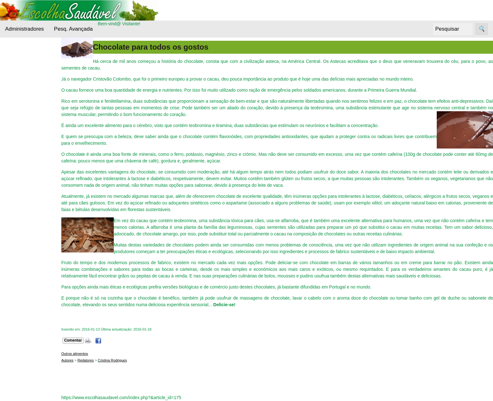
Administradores (24, 29)
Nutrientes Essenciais (24, 163)
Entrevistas (24, 147)
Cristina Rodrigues (114, 360)
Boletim (12, 340)
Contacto (29, 313)
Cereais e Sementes (23, 119)
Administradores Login (27, 49)
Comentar (75, 340)
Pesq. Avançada (73, 29)
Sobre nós (15, 296)
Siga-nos (13, 206)
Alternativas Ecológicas (25, 81)
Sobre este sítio (35, 323)
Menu (10, 61)
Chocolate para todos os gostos (152, 47)
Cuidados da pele (31, 135)
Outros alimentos (30, 178)
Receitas (22, 190)
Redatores (87, 360)
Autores (69, 360)
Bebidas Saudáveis (24, 100)
